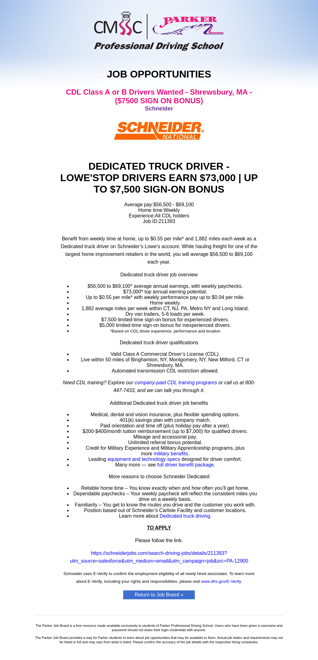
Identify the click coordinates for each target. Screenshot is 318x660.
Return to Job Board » (159, 594)
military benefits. (172, 453)
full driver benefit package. (186, 464)
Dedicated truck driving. (185, 516)
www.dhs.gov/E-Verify (221, 581)
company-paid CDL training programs (175, 382)
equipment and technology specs (143, 459)
